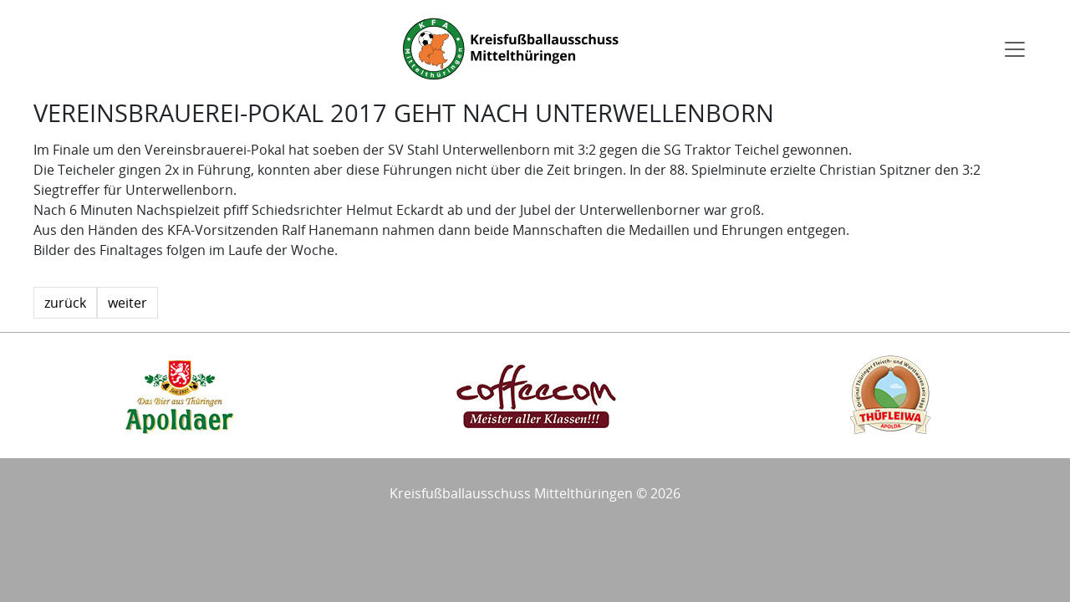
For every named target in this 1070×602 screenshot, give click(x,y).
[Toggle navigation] (1014, 49)
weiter (127, 302)
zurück (65, 302)
